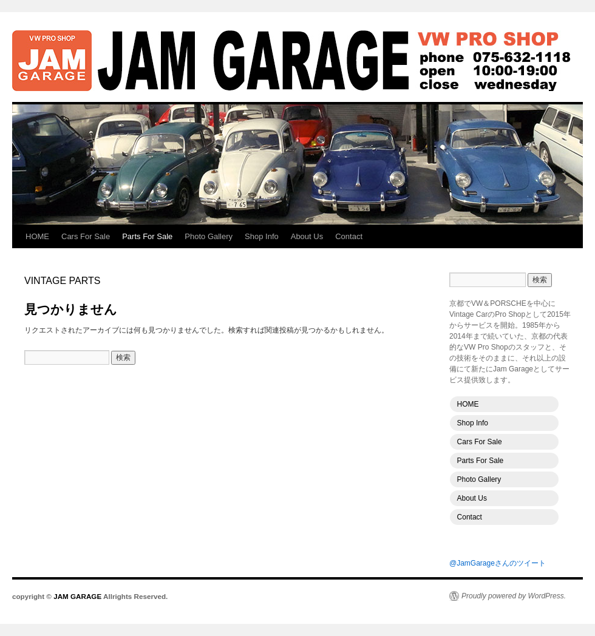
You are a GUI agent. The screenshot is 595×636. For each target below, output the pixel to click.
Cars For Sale (85, 236)
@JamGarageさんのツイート (497, 563)
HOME (37, 236)
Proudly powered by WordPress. (513, 596)
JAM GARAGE (297, 60)
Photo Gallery (209, 236)
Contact (348, 236)
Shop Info (262, 236)
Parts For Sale (147, 236)
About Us (307, 236)
